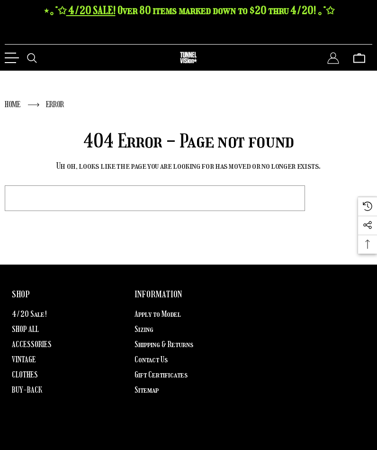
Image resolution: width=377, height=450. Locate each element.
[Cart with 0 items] (359, 57)
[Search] (32, 57)
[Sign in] (333, 57)
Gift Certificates (161, 374)
